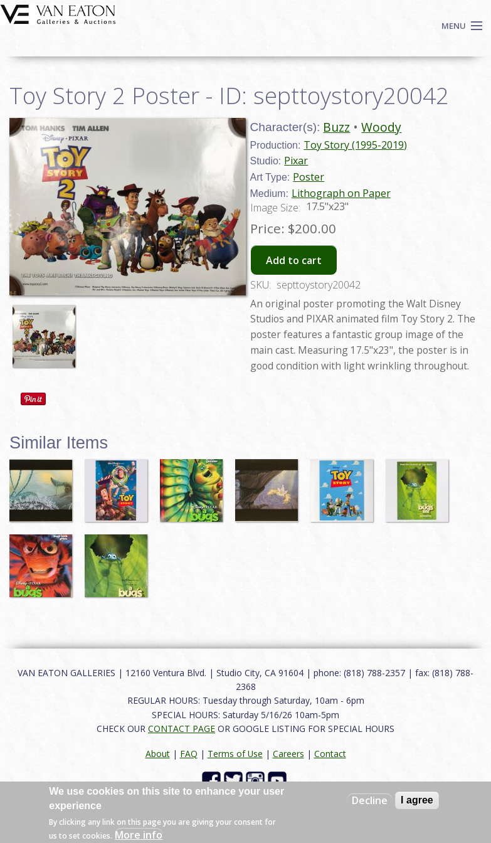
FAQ (189, 754)
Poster (308, 177)
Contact (330, 754)
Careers (288, 754)
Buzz (336, 127)
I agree (417, 800)
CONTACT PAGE (181, 728)
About (157, 754)
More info (138, 835)
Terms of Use (235, 754)
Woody (381, 127)
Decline (370, 800)
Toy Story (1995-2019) (355, 145)
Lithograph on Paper (341, 193)
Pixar (296, 160)
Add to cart (294, 260)
